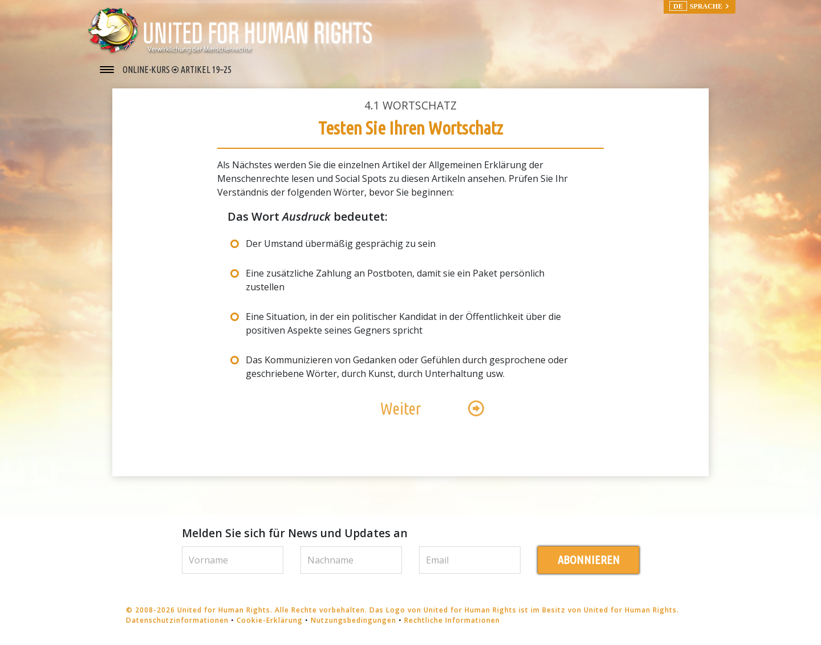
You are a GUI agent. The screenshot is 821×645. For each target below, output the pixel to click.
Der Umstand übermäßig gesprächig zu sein (341, 243)
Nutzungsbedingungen (353, 620)
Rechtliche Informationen (452, 620)
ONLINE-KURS (147, 69)
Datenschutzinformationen (177, 620)
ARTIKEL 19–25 (206, 69)
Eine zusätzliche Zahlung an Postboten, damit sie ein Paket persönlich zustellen (395, 280)
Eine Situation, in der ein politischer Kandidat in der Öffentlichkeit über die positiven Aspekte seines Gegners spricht (403, 323)
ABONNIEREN (589, 559)
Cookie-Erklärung (270, 620)
